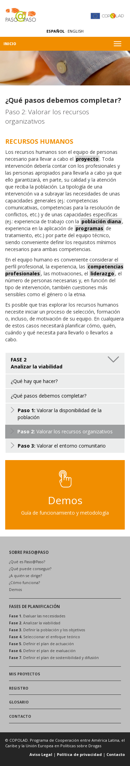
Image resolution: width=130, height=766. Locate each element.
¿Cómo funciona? (24, 582)
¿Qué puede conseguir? (30, 568)
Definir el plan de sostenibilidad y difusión (54, 657)
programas (89, 228)
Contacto (115, 754)
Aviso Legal (40, 754)
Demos (15, 589)
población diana (101, 221)
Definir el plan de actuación (41, 643)
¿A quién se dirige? (25, 575)
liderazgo (102, 273)
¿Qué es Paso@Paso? (27, 561)
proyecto (87, 159)
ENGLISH (76, 31)
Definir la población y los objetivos (47, 629)
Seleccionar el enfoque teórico (44, 636)
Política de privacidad (79, 754)
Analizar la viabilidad (34, 623)
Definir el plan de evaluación (42, 650)
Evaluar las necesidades (37, 616)
